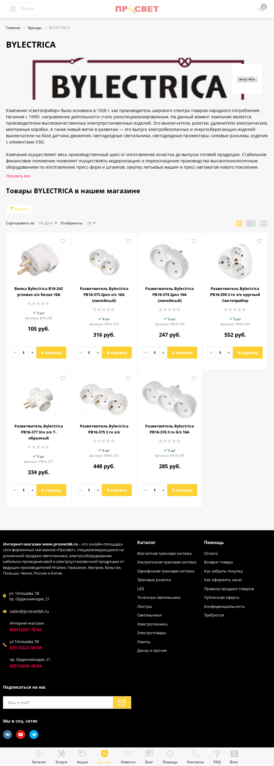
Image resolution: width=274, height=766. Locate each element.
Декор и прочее (152, 650)
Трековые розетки (154, 579)
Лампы (143, 641)
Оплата (211, 553)
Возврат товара (218, 562)
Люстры (144, 606)
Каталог (146, 542)
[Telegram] (33, 734)
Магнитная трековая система (164, 553)
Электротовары (151, 632)
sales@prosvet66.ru (29, 611)
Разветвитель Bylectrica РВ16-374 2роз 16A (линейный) (169, 294)
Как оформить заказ (223, 579)
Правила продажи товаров (229, 588)
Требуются (214, 615)
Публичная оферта (221, 597)
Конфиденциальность (224, 606)
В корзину (51, 352)
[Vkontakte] (7, 734)
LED (140, 588)
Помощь (214, 542)
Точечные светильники (158, 597)
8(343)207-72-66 (26, 629)
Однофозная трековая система (165, 571)
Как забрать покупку (223, 571)
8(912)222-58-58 (26, 647)
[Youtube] (20, 734)
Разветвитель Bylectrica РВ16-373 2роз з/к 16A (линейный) (104, 294)
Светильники (149, 615)
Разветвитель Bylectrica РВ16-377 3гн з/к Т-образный (38, 432)
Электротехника (152, 624)
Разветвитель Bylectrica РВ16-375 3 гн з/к (104, 429)
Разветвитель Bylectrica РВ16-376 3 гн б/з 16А (169, 429)
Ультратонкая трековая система (166, 562)
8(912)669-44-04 (26, 666)
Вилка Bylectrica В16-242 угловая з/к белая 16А (38, 291)
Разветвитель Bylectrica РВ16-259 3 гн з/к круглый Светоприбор (235, 294)
